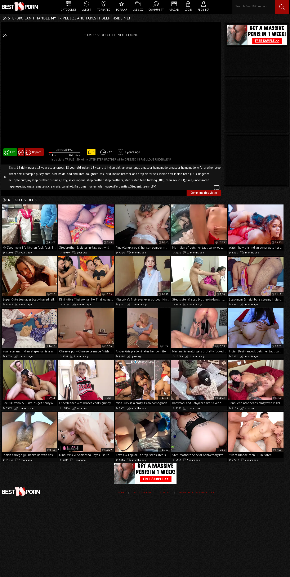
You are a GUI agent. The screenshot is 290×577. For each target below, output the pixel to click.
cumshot (67, 186)
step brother (95, 180)
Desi (101, 174)
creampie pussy (33, 174)
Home (121, 492)
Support (164, 492)
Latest (86, 10)
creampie (54, 186)
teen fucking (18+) (152, 180)
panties (124, 186)
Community (156, 10)
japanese (28, 186)
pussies (55, 180)
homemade (95, 186)
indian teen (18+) (185, 174)
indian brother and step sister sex (135, 174)
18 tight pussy (26, 168)
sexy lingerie (76, 180)
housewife (111, 186)
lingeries (204, 174)
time (189, 180)
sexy (64, 180)
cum (47, 174)
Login (188, 10)
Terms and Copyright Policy (196, 492)
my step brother (38, 180)
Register (203, 10)
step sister (131, 180)
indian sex (166, 174)
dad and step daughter (82, 174)
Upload (174, 10)
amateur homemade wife (185, 168)
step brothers (114, 180)
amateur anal (130, 168)
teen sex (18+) (175, 180)
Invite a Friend (142, 492)
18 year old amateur (50, 168)
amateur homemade (154, 168)
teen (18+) (149, 186)
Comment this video (205, 192)
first (108, 174)
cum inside (59, 174)
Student (135, 186)
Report (36, 152)
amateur (41, 186)
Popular (121, 10)
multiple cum (17, 180)
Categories (68, 10)
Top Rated (104, 10)
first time (80, 186)
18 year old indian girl (105, 168)
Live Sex (138, 10)
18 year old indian (78, 168)
